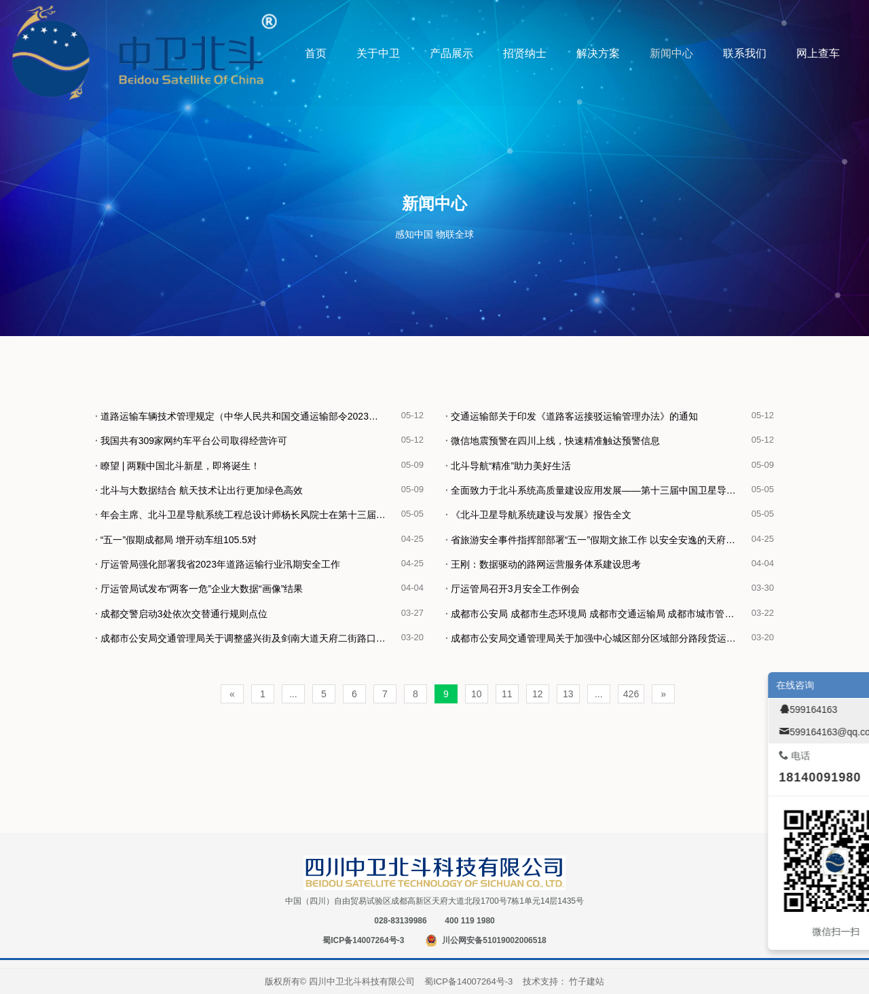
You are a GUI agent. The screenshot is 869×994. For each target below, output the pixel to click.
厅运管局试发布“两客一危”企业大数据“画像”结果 (199, 588)
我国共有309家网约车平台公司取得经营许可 (191, 440)
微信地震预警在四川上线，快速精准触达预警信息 (552, 440)
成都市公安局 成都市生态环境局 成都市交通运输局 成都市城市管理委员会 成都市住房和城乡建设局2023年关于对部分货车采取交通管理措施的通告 (598, 613)
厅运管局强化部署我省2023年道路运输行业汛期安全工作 (217, 564)
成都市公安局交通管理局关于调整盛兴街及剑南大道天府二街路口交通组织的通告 (248, 638)
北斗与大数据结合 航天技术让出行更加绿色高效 (199, 490)
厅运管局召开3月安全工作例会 (512, 588)
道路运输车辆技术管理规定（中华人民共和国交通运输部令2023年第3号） (248, 416)
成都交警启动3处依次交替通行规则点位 (181, 613)
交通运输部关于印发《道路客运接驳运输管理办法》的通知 (571, 416)
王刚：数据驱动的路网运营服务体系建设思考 (543, 564)
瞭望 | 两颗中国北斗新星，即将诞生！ (177, 465)
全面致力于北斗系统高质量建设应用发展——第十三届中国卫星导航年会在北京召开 (598, 490)
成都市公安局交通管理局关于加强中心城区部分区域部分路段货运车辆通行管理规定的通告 (598, 638)
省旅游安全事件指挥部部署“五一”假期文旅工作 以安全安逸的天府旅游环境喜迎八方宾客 (598, 539)
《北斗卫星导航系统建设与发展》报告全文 (538, 514)
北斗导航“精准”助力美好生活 (508, 465)
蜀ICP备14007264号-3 (363, 940)
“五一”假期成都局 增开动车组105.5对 (176, 539)
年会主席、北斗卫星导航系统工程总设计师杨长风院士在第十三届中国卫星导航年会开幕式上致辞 (248, 514)
